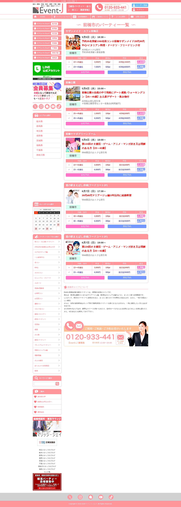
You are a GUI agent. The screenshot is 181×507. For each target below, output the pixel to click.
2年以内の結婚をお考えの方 (45, 247)
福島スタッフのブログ (47, 469)
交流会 (37, 324)
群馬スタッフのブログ (47, 455)
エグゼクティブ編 (41, 252)
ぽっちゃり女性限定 (42, 366)
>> (53, 209)
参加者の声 (42, 397)
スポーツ (38, 283)
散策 (36, 371)
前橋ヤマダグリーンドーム (81, 134)
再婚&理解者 (39, 288)
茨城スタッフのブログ (47, 461)
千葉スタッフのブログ (47, 463)
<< (40, 209)
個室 (36, 329)
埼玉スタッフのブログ (47, 450)
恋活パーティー (40, 319)
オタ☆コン (39, 273)
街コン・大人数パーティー (44, 242)
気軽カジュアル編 (41, 350)
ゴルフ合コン (39, 309)
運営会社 (41, 412)
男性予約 (127, 72)
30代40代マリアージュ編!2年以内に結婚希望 (106, 195)
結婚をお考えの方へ (45, 402)
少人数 (37, 335)
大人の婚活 (39, 360)
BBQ (36, 267)
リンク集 (47, 472)
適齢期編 (38, 355)
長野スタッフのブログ (47, 458)
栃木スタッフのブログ (47, 453)
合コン (37, 262)
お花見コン (39, 298)
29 (47, 229)
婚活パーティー (40, 340)
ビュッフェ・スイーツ (43, 278)
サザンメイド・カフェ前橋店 (82, 31)
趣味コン (38, 304)
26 (36, 229)
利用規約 (41, 407)
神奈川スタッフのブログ (47, 466)
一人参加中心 (39, 257)
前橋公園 (70, 82)
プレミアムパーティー (43, 345)
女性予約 (85, 72)
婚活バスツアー (40, 314)
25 (58, 225)
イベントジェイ (47, 23)
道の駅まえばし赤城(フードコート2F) (87, 185)
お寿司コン (39, 293)
